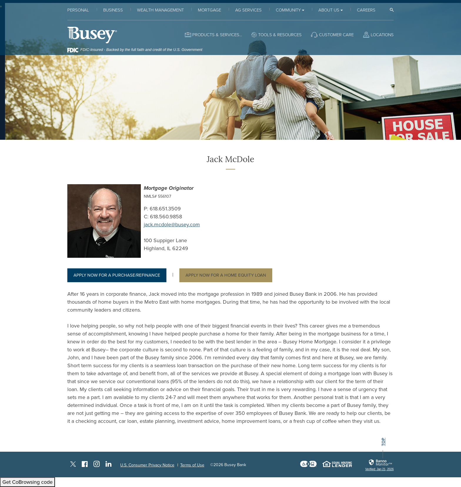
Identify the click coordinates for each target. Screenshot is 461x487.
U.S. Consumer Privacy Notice (147, 465)
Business (113, 10)
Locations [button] (382, 34)
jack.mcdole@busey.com (172, 224)
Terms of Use (192, 465)
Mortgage (209, 10)
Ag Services (248, 10)
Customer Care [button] (336, 34)
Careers (366, 10)
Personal (78, 10)
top (383, 442)
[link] (379, 464)
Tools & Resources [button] (280, 34)
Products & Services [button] (215, 34)
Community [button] (288, 10)
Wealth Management (160, 10)
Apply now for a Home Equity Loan (226, 275)
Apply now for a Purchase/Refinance (117, 275)
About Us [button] (328, 10)
